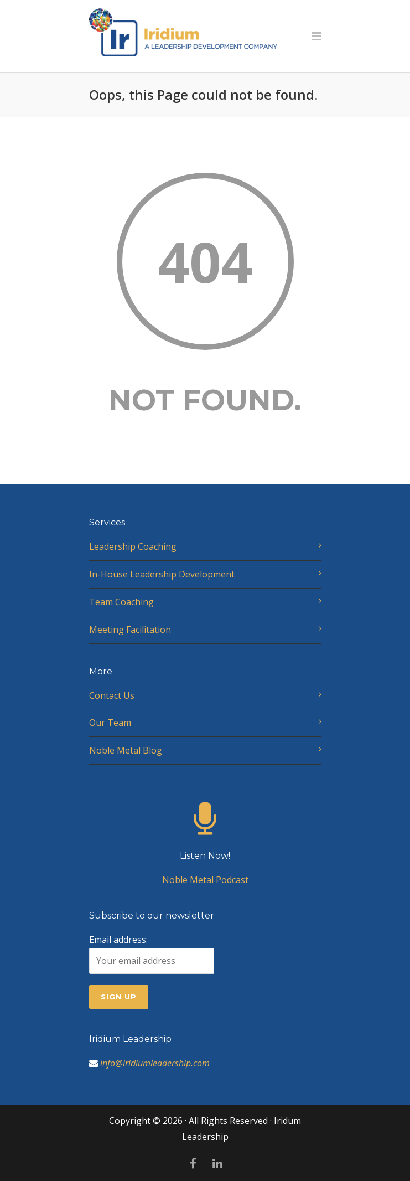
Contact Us (111, 695)
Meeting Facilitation (130, 629)
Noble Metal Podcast (205, 854)
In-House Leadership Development (162, 574)
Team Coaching (121, 602)
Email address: (151, 954)
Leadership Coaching (133, 546)
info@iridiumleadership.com (155, 1063)
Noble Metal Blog (125, 750)
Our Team (110, 722)
